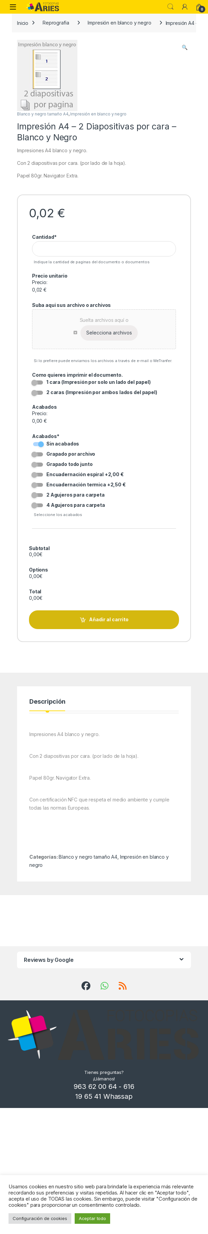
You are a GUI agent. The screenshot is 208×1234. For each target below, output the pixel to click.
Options (38, 564)
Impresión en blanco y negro (119, 23)
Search (170, 7)
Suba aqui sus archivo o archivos (71, 305)
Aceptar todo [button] (92, 1218)
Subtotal (39, 548)
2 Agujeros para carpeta (75, 494)
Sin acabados (62, 444)
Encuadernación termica (86, 484)
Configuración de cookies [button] (40, 1218)
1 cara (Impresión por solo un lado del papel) (98, 382)
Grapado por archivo (70, 454)
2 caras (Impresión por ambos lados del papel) (101, 392)
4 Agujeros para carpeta (75, 504)
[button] (185, 47)
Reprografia (56, 23)
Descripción (47, 685)
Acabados (44, 407)
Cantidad (44, 237)
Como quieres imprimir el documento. (77, 375)
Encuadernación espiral (85, 474)
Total (35, 580)
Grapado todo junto (69, 464)
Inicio (22, 23)
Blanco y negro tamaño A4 (43, 113)
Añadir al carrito (109, 602)
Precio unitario (50, 276)
